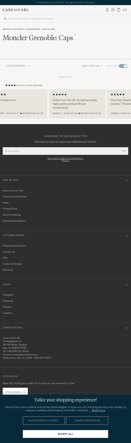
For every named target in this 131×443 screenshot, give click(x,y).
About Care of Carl (13, 190)
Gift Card (8, 269)
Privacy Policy (10, 208)
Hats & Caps (48, 29)
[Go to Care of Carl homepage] (16, 9)
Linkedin (7, 312)
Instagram (8, 294)
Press (6, 202)
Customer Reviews (13, 263)
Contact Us (9, 251)
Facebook (8, 300)
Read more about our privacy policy (65, 160)
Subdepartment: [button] (18, 66)
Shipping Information (14, 245)
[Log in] (107, 10)
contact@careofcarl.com (24, 354)
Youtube (7, 306)
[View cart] (118, 9)
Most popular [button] (92, 66)
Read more (98, 410)
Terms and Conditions (15, 196)
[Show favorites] (113, 10)
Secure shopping (12, 214)
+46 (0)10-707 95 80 (18, 351)
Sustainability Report (14, 220)
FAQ (5, 257)
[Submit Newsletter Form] (124, 151)
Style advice (12, 392)
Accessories (33, 29)
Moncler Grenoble (13, 29)
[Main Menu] (124, 10)
